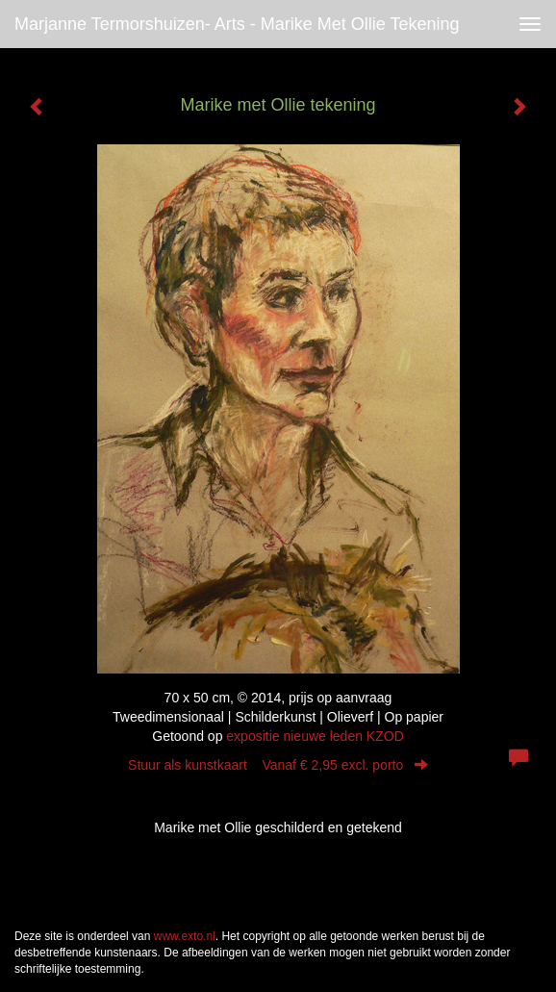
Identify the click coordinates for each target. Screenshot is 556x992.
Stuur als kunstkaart (278, 765)
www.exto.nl (184, 936)
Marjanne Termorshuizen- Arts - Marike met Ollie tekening (237, 24)
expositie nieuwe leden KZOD (314, 736)
